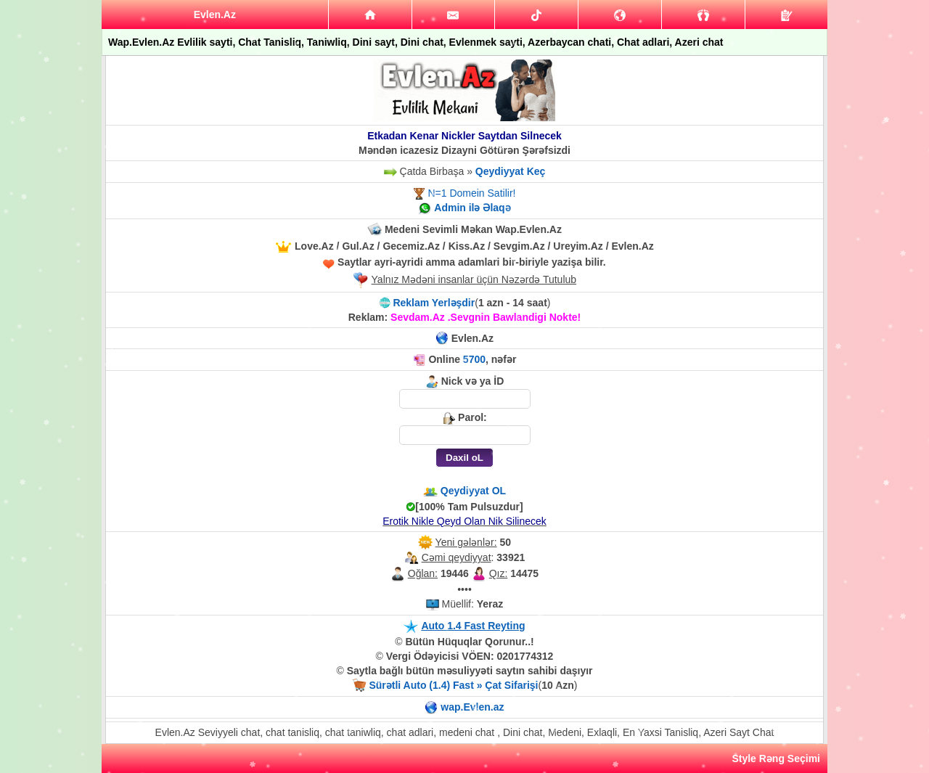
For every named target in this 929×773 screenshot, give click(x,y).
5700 (474, 359)
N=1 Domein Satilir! (471, 193)
